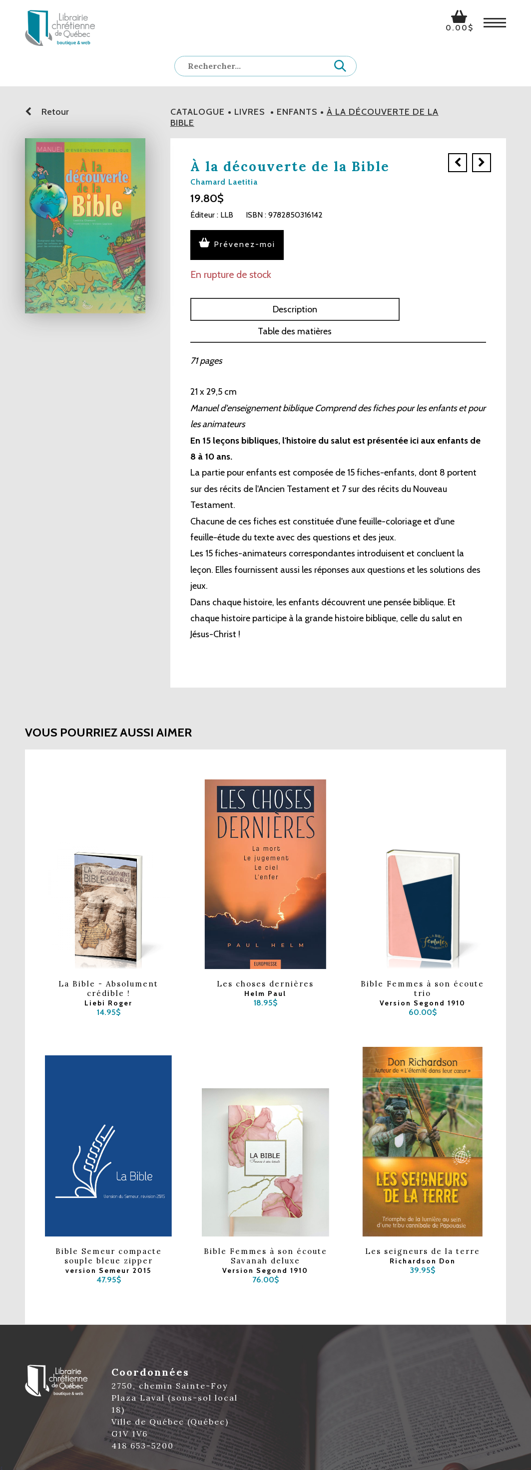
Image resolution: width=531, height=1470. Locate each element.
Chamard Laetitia (224, 182)
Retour (47, 111)
